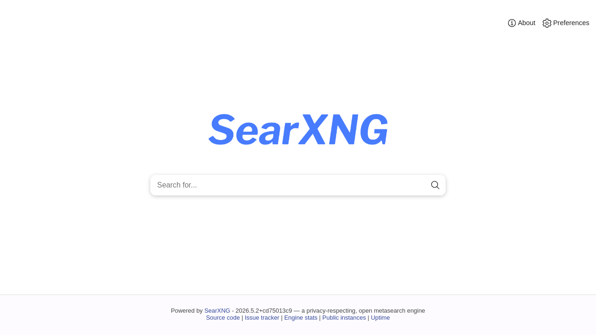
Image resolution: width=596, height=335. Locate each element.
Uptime (380, 317)
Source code (223, 317)
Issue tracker (262, 317)
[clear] (419, 185)
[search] (435, 185)
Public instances (344, 317)
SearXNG (217, 310)
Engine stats (300, 317)
